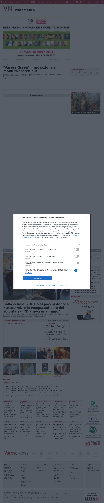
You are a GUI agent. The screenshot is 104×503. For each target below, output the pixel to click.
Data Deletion (40, 285)
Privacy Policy (63, 285)
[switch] (76, 249)
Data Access (52, 285)
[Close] (86, 218)
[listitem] (52, 245)
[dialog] (52, 251)
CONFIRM (37, 278)
